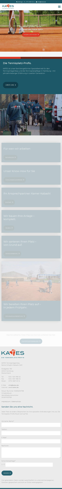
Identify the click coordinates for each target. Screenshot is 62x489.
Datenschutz (16, 401)
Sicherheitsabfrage (8, 461)
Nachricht (4, 446)
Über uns (10, 85)
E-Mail (3, 437)
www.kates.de (13, 387)
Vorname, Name (7, 421)
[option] (31, 31)
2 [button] (31, 58)
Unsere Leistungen (31, 34)
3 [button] (51, 58)
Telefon (4, 429)
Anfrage (19, 2)
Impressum (5, 401)
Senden (7, 473)
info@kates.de (41, 2)
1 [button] (10, 58)
